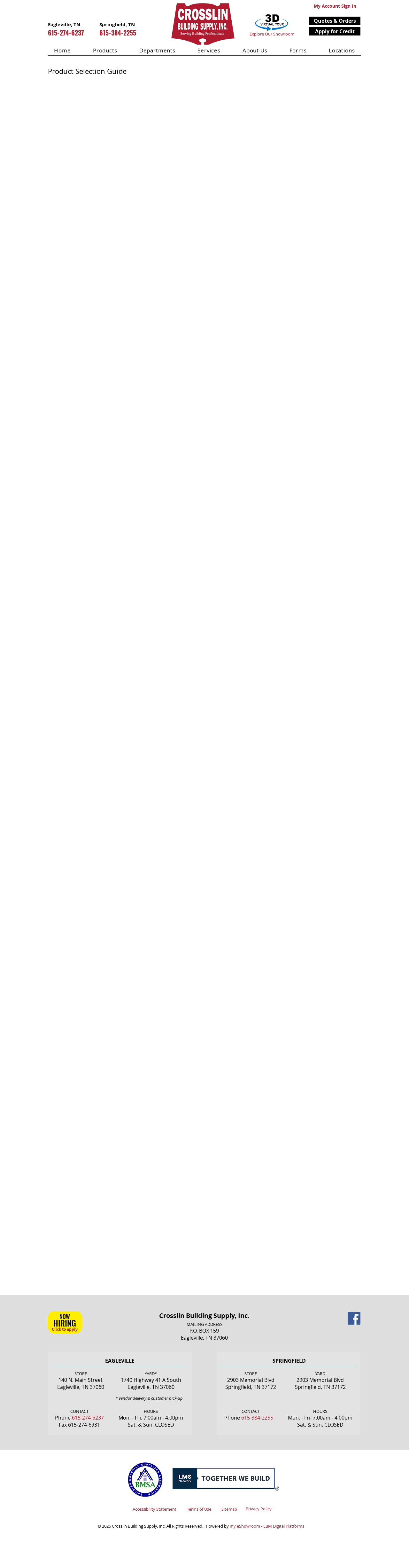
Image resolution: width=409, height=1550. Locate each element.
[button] (334, 21)
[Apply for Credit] (334, 31)
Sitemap (229, 1509)
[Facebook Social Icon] (354, 1318)
